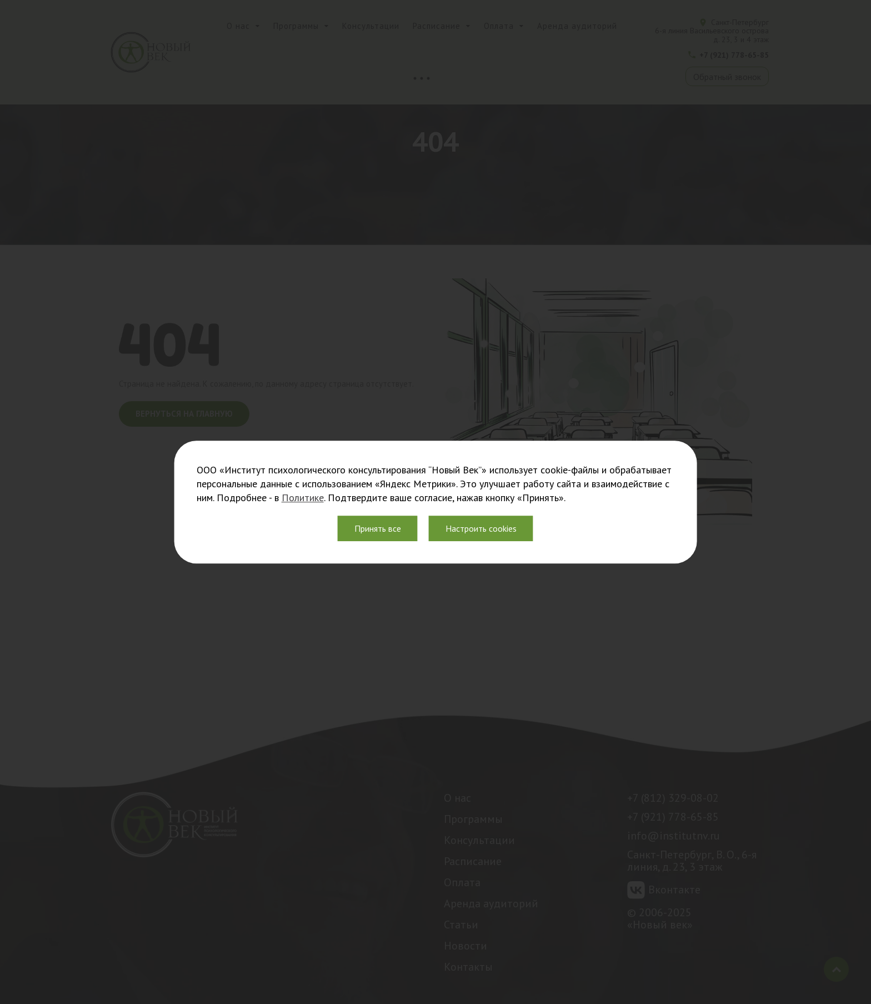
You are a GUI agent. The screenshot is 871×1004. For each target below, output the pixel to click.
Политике (303, 497)
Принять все (377, 528)
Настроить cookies (481, 528)
